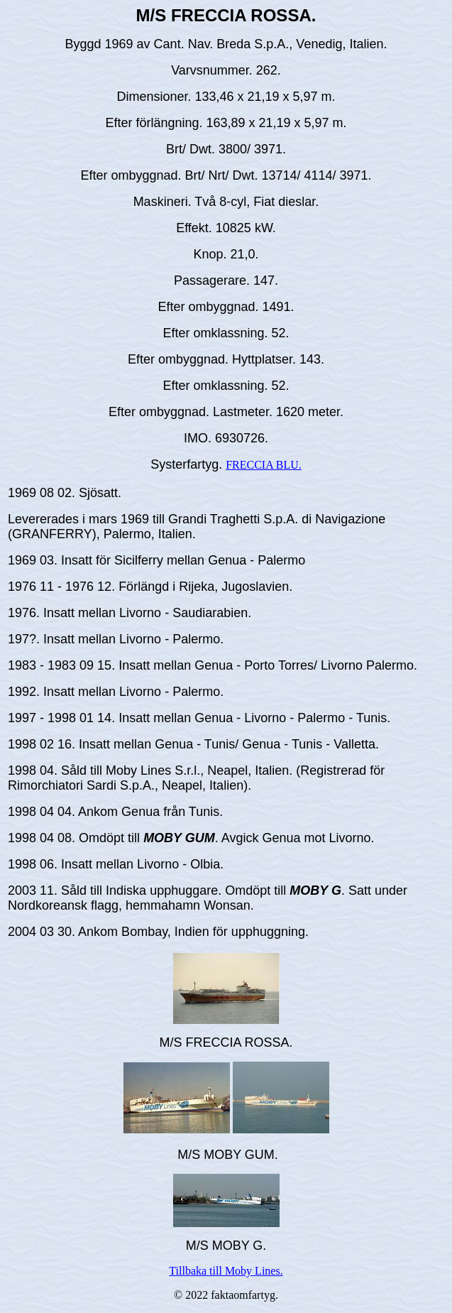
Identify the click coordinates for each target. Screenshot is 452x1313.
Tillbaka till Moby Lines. (225, 1271)
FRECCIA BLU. (264, 465)
